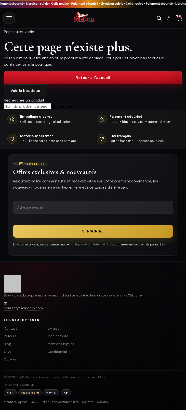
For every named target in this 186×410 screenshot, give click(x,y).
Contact (10, 328)
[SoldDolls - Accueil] (84, 18)
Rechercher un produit (24, 100)
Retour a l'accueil (93, 77)
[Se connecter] (169, 18)
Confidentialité (59, 352)
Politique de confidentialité (60, 402)
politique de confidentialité (89, 244)
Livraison (55, 328)
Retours (10, 336)
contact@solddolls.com (23, 308)
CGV (7, 352)
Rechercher (62, 106)
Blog (7, 344)
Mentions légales (61, 344)
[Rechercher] (159, 18)
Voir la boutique (25, 90)
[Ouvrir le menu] (9, 18)
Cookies (10, 359)
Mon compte (58, 336)
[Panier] (179, 18)
